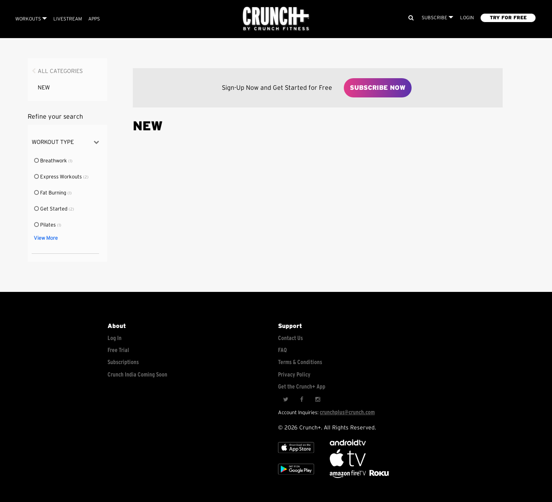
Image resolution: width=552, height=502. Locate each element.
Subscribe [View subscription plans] (437, 17)
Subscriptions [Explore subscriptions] (123, 362)
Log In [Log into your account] (115, 338)
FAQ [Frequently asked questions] (282, 350)
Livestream (67, 18)
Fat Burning (50, 193)
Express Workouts (58, 177)
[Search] (411, 18)
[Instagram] (318, 399)
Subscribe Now (378, 88)
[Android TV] (348, 444)
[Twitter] (286, 399)
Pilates (45, 225)
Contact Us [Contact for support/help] (290, 338)
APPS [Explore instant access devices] (94, 18)
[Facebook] (302, 399)
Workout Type (65, 142)
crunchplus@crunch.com (347, 412)
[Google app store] (296, 476)
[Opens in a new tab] (348, 476)
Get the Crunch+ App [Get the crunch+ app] (301, 387)
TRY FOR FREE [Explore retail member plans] (508, 17)
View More (46, 238)
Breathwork (51, 161)
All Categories (60, 71)
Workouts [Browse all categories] (31, 18)
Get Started (51, 209)
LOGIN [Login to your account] (467, 17)
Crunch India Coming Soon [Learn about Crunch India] (137, 375)
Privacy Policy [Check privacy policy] (294, 375)
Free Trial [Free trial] (118, 350)
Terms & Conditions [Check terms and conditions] (300, 362)
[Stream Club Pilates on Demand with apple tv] (378, 476)
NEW (44, 88)
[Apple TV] (296, 454)
